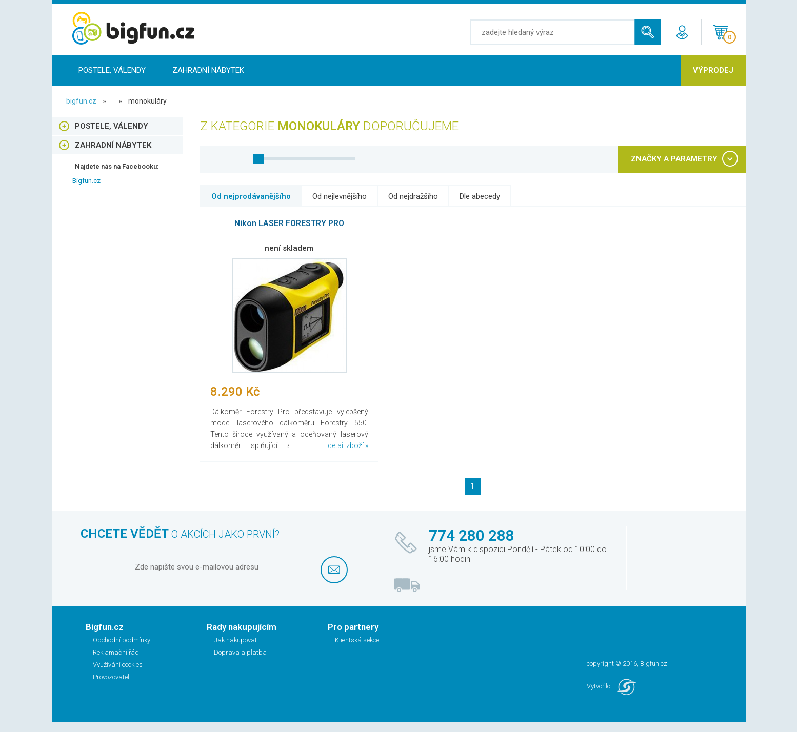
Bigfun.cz (86, 181)
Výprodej (713, 70)
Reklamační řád (116, 652)
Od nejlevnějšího (339, 196)
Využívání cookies (118, 664)
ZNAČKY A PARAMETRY (674, 159)
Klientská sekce (357, 640)
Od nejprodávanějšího (251, 196)
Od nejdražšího (413, 196)
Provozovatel (111, 677)
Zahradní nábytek (208, 70)
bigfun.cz (81, 101)
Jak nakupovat (235, 640)
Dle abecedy (480, 196)
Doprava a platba (240, 652)
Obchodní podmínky (121, 640)
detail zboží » (348, 445)
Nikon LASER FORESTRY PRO (289, 223)
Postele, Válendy (112, 70)
